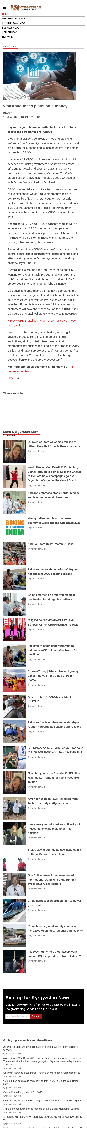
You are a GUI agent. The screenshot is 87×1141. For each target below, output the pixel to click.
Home (5, 14)
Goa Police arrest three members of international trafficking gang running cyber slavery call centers (52, 880)
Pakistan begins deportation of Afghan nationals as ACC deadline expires (42, 1100)
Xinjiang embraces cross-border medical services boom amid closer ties (41, 1072)
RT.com (13, 378)
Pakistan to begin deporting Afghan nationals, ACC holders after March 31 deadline (52, 650)
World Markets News (14, 18)
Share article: (13, 393)
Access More (9, 435)
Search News (9, 32)
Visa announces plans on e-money (35, 106)
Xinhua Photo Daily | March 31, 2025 (51, 543)
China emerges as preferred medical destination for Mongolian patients (41, 1109)
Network (7, 36)
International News (14, 23)
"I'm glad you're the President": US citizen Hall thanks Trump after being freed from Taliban (55, 778)
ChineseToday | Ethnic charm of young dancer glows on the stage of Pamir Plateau (53, 676)
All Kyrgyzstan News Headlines (27, 1040)
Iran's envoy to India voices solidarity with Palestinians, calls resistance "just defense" (55, 829)
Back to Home (10, 46)
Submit (36, 1016)
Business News (10, 27)
